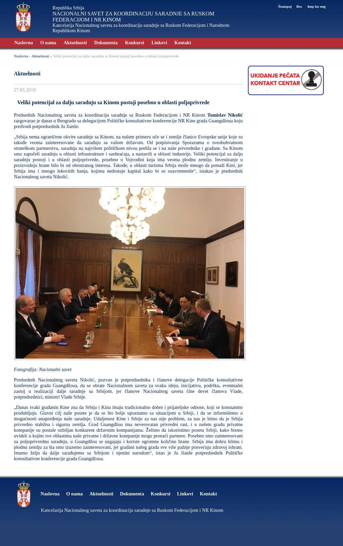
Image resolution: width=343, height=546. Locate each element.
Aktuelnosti (75, 42)
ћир (310, 6)
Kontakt (183, 42)
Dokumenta (106, 42)
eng (323, 6)
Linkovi (159, 42)
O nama (48, 42)
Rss (299, 6)
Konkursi (134, 42)
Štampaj (284, 6)
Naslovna (23, 42)
